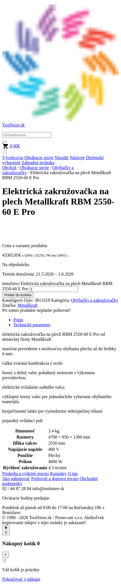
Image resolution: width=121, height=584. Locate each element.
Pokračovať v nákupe (21, 579)
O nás (73, 473)
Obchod (9, 167)
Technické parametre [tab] (31, 324)
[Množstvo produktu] (53, 289)
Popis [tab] (18, 319)
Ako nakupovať (16, 478)
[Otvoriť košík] (6, 530)
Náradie (62, 157)
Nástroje (77, 157)
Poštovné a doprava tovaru (55, 478)
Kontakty (58, 473)
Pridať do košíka (17, 295)
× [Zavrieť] (5, 555)
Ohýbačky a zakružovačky (94, 300)
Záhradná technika (38, 162)
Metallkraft (28, 305)
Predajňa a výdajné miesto (25, 473)
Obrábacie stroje (39, 157)
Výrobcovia (12, 157)
